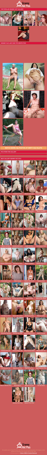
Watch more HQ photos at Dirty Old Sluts (23, 148)
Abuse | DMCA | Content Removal (28, 453)
